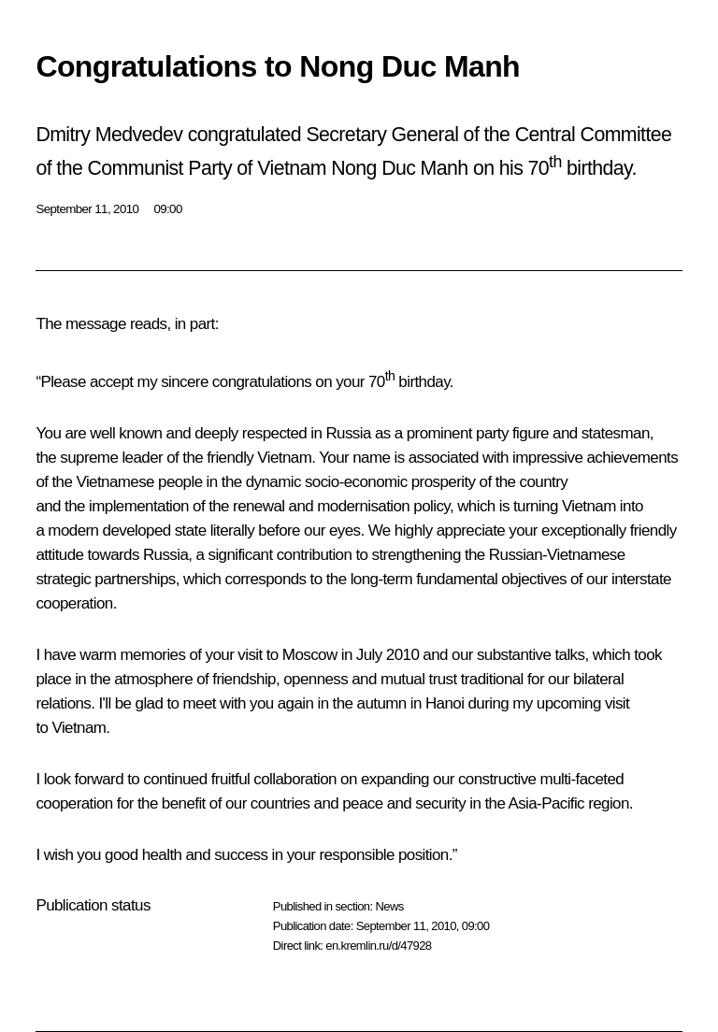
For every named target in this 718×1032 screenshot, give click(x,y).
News (389, 906)
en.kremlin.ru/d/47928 (378, 946)
